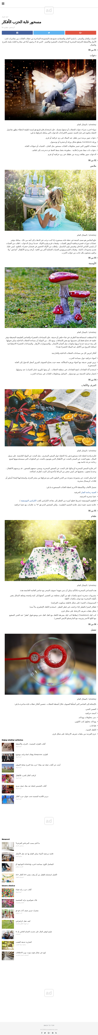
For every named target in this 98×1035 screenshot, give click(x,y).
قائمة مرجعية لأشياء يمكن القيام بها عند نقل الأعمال (34, 854)
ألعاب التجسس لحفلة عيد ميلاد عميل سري (31, 786)
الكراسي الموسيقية (28, 500)
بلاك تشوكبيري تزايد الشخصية (26, 900)
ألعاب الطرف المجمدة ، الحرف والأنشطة (30, 744)
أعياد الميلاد (5, 17)
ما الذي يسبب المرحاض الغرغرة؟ (28, 843)
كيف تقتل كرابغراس (23, 921)
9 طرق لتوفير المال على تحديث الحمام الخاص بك (34, 932)
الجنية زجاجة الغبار (88, 492)
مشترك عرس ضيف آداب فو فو (27, 911)
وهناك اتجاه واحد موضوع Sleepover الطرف (32, 754)
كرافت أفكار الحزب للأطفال (26, 775)
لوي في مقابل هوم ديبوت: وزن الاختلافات (31, 953)
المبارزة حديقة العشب (24, 942)
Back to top (49, 1025)
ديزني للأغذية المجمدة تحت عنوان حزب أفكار (32, 796)
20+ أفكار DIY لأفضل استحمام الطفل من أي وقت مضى (36, 875)
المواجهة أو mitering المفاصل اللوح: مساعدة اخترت (35, 864)
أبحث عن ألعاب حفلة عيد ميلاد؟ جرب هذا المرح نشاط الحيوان (38, 765)
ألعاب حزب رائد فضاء (23, 890)
